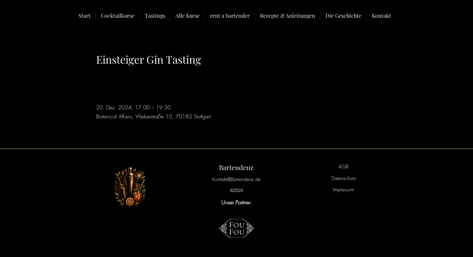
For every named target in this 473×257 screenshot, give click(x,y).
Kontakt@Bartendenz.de (236, 179)
